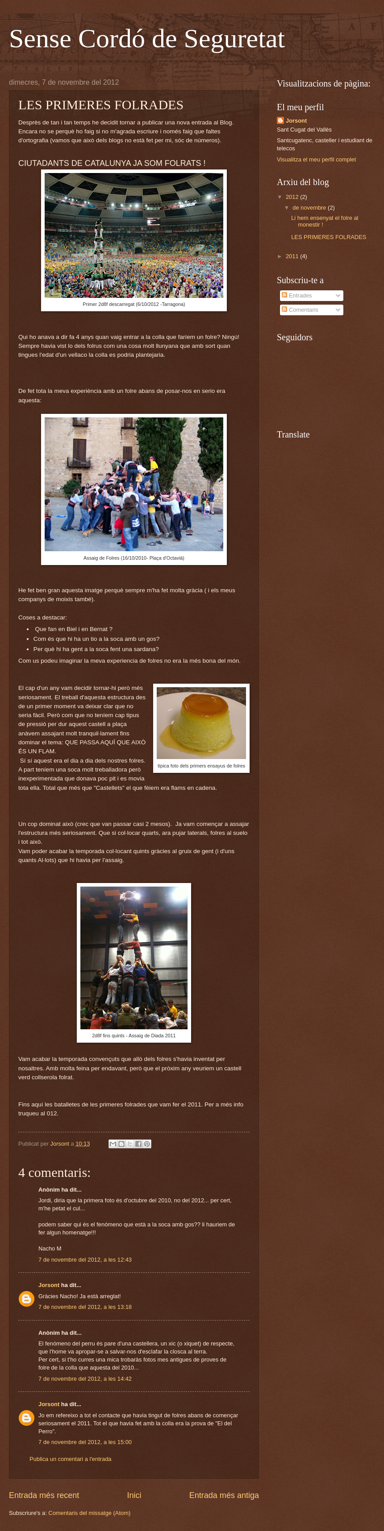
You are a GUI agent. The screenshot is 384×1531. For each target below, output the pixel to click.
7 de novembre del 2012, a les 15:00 (85, 1442)
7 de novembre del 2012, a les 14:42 (85, 1378)
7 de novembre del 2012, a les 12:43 (85, 1259)
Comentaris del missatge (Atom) (89, 1513)
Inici (134, 1495)
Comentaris (300, 309)
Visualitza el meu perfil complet (316, 159)
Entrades (297, 295)
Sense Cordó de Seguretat (147, 38)
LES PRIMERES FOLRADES (328, 237)
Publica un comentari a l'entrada (70, 1459)
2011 (293, 256)
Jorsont (48, 1285)
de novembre (310, 207)
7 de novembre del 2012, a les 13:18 (85, 1307)
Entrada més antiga (224, 1495)
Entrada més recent (44, 1495)
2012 (293, 197)
